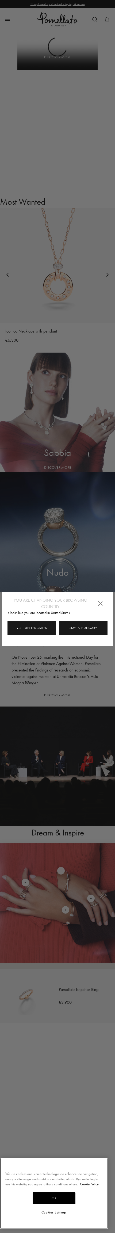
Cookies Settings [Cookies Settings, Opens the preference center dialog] (54, 1212)
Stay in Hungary (83, 628)
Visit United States (32, 628)
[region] (54, 1193)
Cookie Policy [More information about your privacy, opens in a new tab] (89, 1184)
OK (54, 1198)
